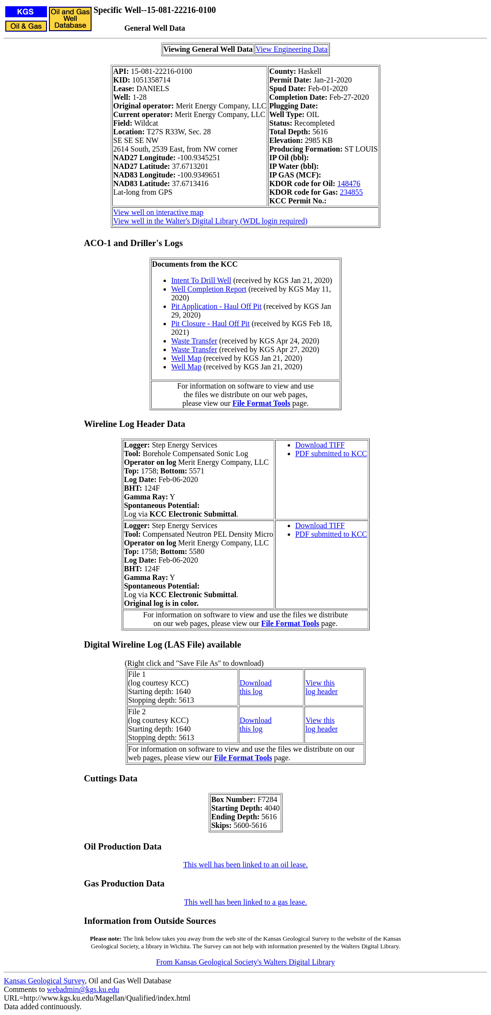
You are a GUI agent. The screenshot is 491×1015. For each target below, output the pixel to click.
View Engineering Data (291, 49)
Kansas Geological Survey (44, 981)
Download (256, 683)
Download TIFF (320, 445)
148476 (348, 183)
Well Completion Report (208, 289)
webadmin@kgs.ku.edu (83, 989)
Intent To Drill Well (201, 280)
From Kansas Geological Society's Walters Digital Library (245, 962)
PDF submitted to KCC (331, 453)
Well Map (186, 358)
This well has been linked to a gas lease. (245, 902)
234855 (351, 192)
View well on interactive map (158, 212)
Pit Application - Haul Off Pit (216, 306)
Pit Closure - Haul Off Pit (210, 323)
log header (321, 691)
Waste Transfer (194, 341)
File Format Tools (262, 403)
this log (251, 691)
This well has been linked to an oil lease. (245, 865)
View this (320, 683)
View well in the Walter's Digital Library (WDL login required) (210, 221)
